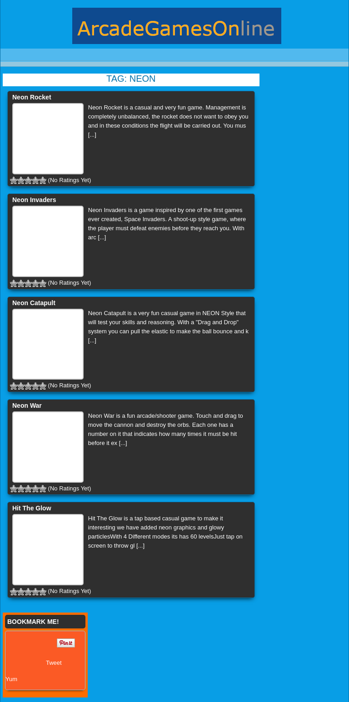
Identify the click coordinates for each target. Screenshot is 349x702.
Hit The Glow (31, 508)
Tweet (54, 662)
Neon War (27, 405)
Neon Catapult (33, 303)
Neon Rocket (31, 97)
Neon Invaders (34, 199)
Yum (11, 679)
